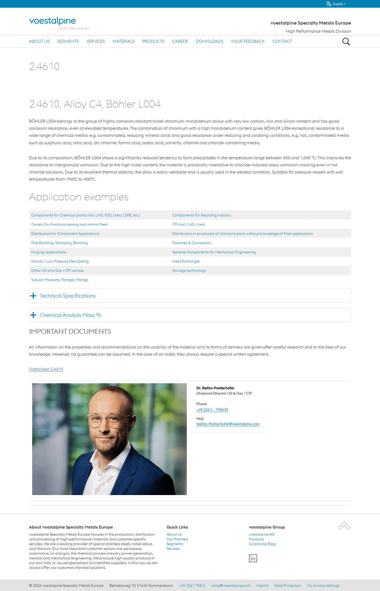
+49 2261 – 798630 (212, 409)
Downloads (209, 41)
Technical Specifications (68, 295)
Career (180, 41)
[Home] (64, 23)
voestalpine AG (261, 534)
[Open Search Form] (345, 41)
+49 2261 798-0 (192, 585)
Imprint (262, 585)
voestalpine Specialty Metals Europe (310, 23)
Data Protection (287, 585)
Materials (123, 41)
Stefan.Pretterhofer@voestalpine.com (228, 424)
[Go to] (253, 558)
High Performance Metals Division (318, 31)
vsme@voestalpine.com (230, 585)
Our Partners (177, 539)
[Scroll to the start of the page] (344, 526)
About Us (39, 41)
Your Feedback (248, 41)
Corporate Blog (262, 543)
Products (153, 41)
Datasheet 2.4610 (46, 369)
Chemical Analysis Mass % (70, 315)
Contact (282, 41)
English (334, 4)
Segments (68, 41)
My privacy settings (323, 585)
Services (96, 41)
